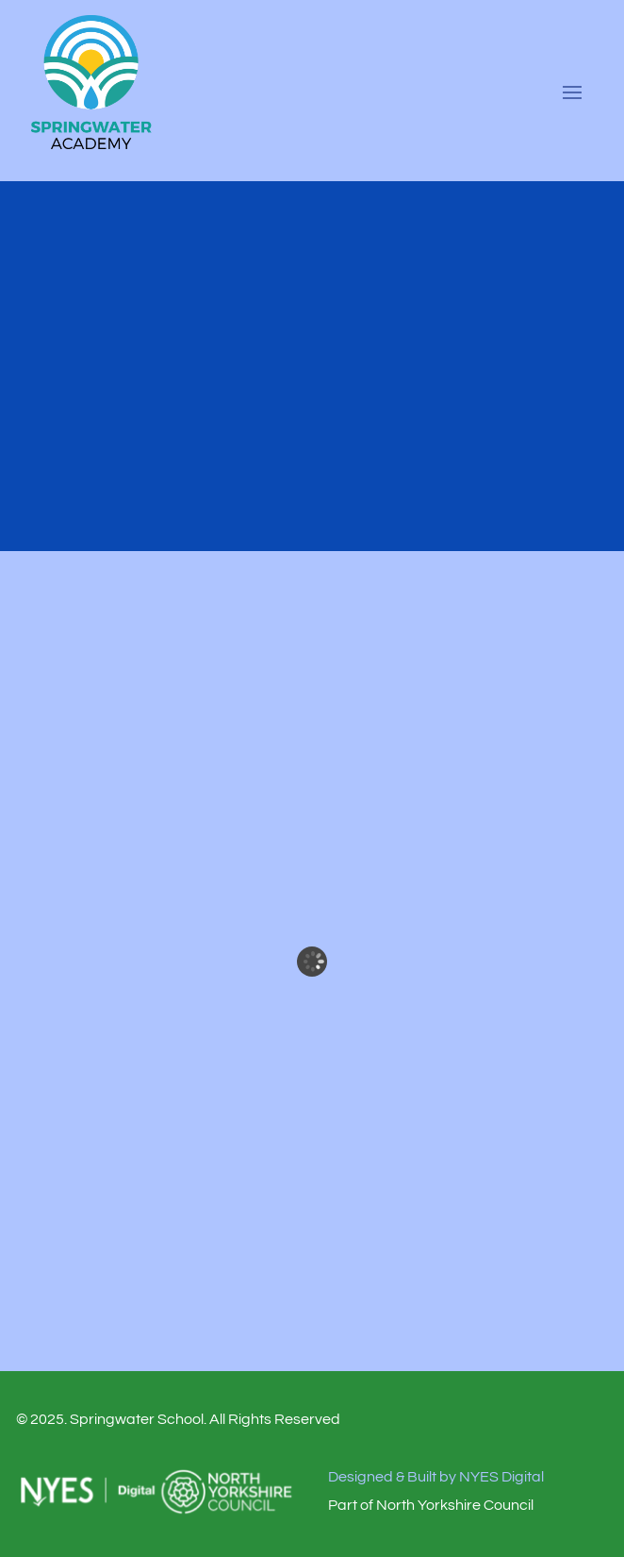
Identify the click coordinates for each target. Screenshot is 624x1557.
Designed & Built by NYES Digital (436, 1476)
